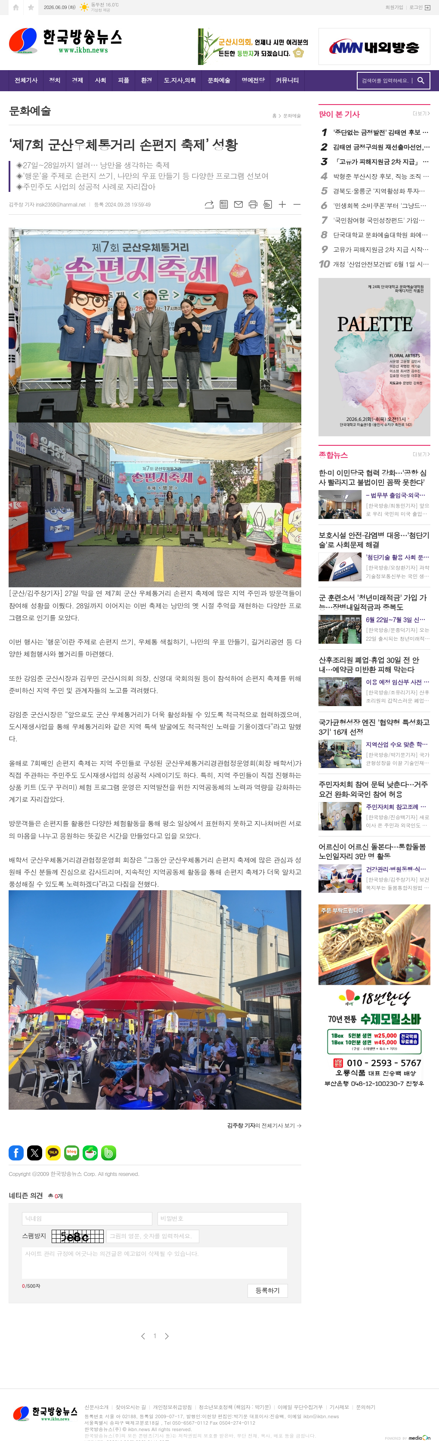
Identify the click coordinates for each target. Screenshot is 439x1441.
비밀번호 (172, 1218)
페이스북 (16, 1152)
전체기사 (26, 80)
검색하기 (421, 80)
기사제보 (339, 1407)
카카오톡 (53, 1152)
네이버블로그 (71, 1152)
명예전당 (253, 80)
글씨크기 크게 (282, 204)
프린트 (253, 204)
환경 (146, 80)
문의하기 (365, 1407)
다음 (167, 1336)
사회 (100, 80)
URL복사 (209, 204)
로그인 (416, 7)
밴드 (108, 1152)
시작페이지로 (16, 7)
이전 (143, 1336)
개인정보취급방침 (172, 1407)
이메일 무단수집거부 (300, 1407)
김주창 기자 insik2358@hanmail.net (47, 204)
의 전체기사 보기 (261, 1125)
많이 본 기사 (338, 114)
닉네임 (33, 1218)
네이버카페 (90, 1152)
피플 (123, 80)
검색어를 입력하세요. (385, 80)
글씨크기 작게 (297, 204)
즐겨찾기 (31, 7)
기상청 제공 (100, 10)
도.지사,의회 (180, 80)
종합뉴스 (333, 455)
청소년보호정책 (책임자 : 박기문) (235, 1407)
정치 (54, 80)
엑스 (34, 1152)
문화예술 (218, 80)
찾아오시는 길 (130, 1407)
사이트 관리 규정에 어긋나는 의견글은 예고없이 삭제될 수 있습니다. (112, 1253)
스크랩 (267, 204)
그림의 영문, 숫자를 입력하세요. (150, 1236)
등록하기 (268, 1290)
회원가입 (394, 7)
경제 (77, 80)
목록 (224, 204)
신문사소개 (96, 1407)
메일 (238, 204)
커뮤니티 (287, 80)
